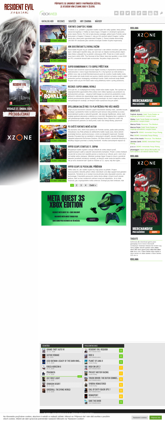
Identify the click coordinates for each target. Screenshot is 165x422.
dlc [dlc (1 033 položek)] (139, 242)
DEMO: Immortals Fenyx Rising (150, 132)
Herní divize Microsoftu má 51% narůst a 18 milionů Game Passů (145, 151)
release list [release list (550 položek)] (149, 246)
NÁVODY (98, 21)
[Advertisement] (140, 300)
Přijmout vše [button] (155, 418)
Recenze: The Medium (149, 124)
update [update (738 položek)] (147, 248)
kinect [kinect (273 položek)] (144, 244)
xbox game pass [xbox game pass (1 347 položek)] (144, 249)
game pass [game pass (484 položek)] (152, 242)
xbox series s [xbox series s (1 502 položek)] (156, 251)
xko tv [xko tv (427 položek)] (136, 255)
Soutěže (72, 21)
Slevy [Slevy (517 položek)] (132, 248)
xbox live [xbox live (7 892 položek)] (153, 249)
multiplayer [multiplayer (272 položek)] (134, 246)
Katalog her (48, 21)
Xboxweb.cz (49, 13)
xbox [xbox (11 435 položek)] (156, 248)
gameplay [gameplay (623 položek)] (134, 244)
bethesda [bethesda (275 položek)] (133, 242)
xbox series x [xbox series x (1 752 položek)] (147, 253)
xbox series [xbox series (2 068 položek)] (146, 251)
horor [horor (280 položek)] (140, 244)
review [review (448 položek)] (156, 246)
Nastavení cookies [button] (140, 418)
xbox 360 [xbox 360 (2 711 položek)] (133, 249)
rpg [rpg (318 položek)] (160, 246)
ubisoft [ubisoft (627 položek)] (142, 248)
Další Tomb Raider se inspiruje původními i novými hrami (144, 115)
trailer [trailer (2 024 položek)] (137, 248)
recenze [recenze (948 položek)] (142, 246)
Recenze (61, 21)
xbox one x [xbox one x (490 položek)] (138, 251)
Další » (93, 185)
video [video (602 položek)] (152, 248)
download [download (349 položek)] (143, 242)
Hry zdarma (85, 21)
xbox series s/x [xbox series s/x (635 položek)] (135, 253)
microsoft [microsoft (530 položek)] (150, 244)
